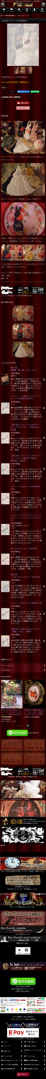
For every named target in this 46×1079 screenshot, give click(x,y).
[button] (3, 4)
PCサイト (24, 1074)
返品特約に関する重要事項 (10, 97)
